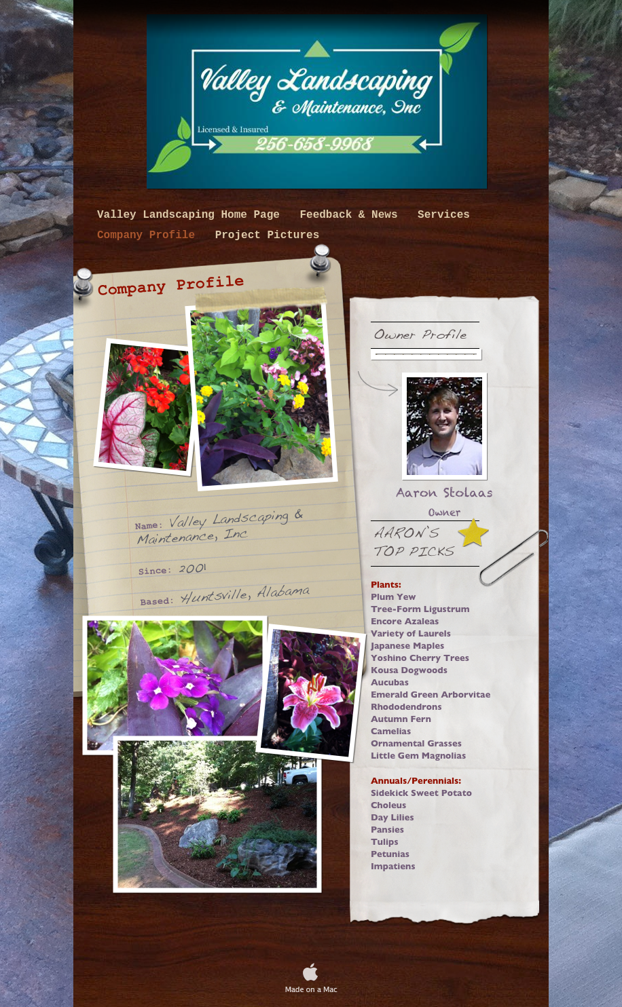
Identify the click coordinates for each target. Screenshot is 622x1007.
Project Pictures (267, 235)
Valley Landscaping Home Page (191, 215)
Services (444, 215)
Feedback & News (351, 215)
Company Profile (149, 235)
